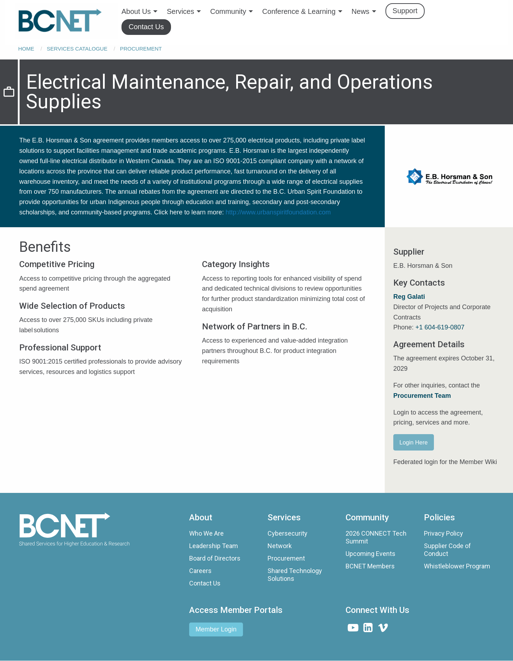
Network (280, 546)
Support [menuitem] (405, 11)
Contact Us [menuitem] (146, 27)
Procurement (141, 49)
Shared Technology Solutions (295, 574)
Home (26, 49)
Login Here (413, 442)
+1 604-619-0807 (440, 327)
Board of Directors (214, 558)
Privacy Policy (443, 533)
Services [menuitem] (180, 11)
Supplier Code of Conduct (447, 549)
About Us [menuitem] (136, 11)
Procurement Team (422, 395)
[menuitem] (66, 21)
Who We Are (206, 533)
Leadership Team (213, 546)
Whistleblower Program (457, 566)
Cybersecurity (287, 533)
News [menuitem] (360, 11)
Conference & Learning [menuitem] (299, 11)
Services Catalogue (77, 49)
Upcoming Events (370, 553)
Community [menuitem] (228, 11)
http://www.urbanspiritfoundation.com (278, 212)
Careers (200, 570)
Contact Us (205, 583)
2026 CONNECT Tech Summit (376, 537)
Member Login (216, 629)
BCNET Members (370, 566)
